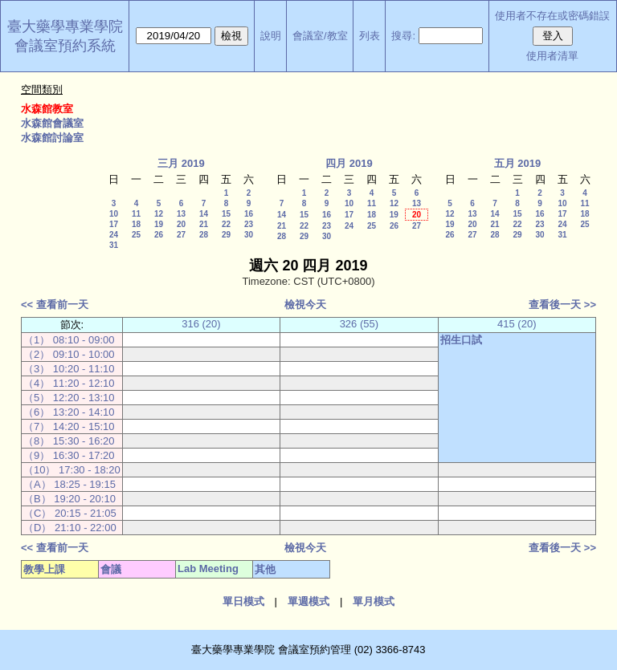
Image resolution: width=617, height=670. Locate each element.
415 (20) (516, 324)
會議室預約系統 (65, 46)
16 (248, 213)
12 (158, 213)
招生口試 (461, 340)
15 (226, 213)
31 (113, 245)
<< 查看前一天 (54, 304)
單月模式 (373, 601)
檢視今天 (305, 304)
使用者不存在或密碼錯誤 (552, 16)
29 (226, 234)
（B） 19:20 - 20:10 (69, 499)
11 (136, 213)
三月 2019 (181, 163)
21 (203, 224)
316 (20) (201, 324)
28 (203, 234)
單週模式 (308, 601)
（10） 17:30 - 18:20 (72, 470)
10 (113, 213)
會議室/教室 (320, 36)
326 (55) (359, 324)
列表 (369, 36)
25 (136, 234)
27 (181, 234)
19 (158, 224)
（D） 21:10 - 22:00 (69, 528)
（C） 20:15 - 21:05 (69, 513)
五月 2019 (517, 163)
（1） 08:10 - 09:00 (68, 340)
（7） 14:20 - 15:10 (68, 426)
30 (248, 234)
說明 (270, 36)
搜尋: (403, 36)
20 (181, 224)
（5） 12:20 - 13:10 (68, 398)
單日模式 (243, 601)
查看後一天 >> (562, 304)
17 (113, 224)
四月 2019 (349, 163)
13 (181, 213)
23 (248, 224)
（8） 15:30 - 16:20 (68, 441)
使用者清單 (552, 56)
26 (158, 234)
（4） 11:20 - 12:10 (68, 383)
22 (226, 224)
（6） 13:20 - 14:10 (68, 412)
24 (113, 234)
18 (136, 224)
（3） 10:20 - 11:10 (68, 369)
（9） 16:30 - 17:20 (68, 455)
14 (203, 213)
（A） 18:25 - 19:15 (69, 484)
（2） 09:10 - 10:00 (68, 354)
